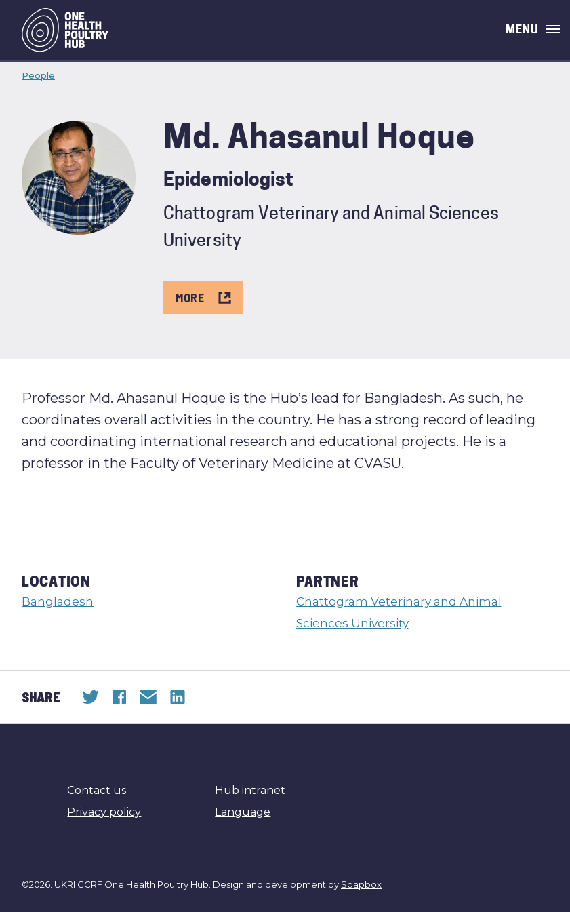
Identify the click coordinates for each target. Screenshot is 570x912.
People (38, 75)
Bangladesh (58, 601)
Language (242, 812)
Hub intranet (250, 790)
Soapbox (361, 884)
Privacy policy (104, 812)
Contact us (96, 790)
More (203, 297)
